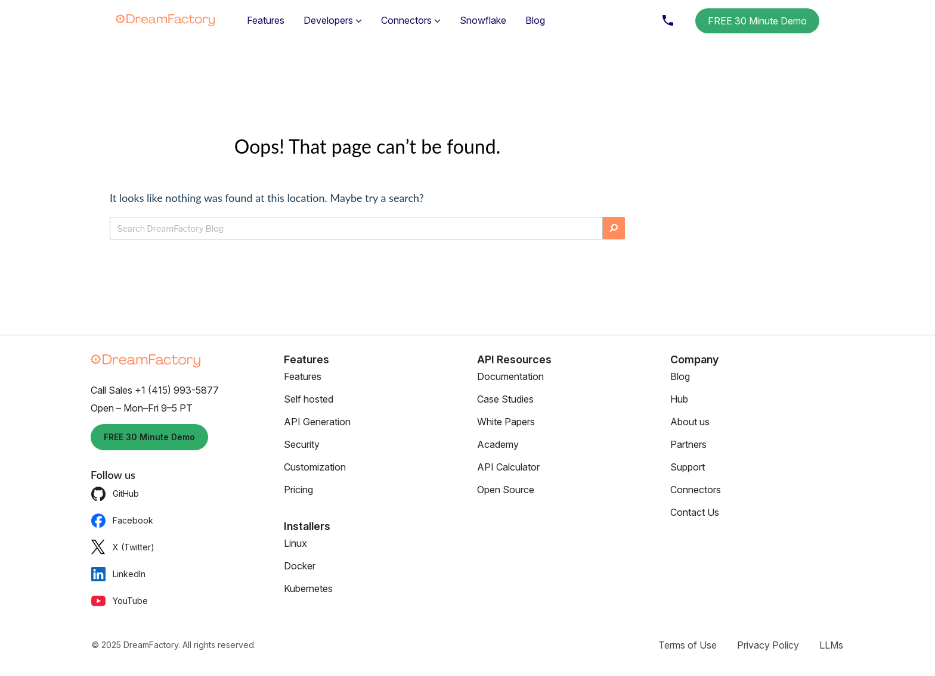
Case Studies (505, 399)
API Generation (317, 422)
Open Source (505, 490)
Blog (535, 20)
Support (687, 467)
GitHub (115, 493)
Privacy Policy (768, 645)
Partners (688, 444)
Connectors (695, 490)
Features (265, 20)
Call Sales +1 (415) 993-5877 (155, 390)
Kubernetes (308, 588)
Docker (299, 566)
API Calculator (508, 467)
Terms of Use (687, 645)
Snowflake (483, 20)
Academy (498, 444)
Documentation (510, 376)
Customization (315, 467)
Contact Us (694, 512)
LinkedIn (118, 573)
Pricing (298, 490)
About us (690, 422)
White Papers (506, 422)
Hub (679, 399)
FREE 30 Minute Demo (757, 21)
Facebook (122, 520)
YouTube (119, 600)
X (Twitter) (122, 547)
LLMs (831, 645)
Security (302, 444)
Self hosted (308, 399)
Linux (295, 543)
